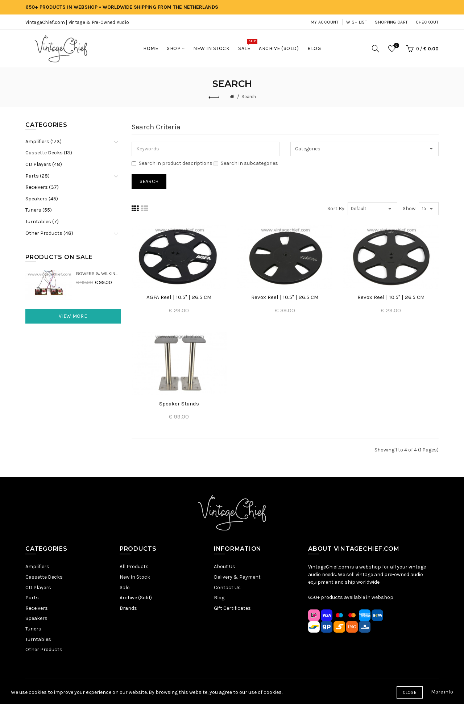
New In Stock (135, 577)
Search (248, 96)
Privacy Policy (193, 691)
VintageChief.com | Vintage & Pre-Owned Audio (77, 22)
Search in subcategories (246, 163)
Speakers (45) (41, 199)
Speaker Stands (179, 403)
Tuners (33, 629)
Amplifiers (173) (43, 141)
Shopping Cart (391, 22)
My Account (325, 22)
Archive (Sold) (136, 598)
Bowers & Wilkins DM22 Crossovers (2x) (98, 273)
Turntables (38, 639)
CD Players (38, 587)
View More (73, 316)
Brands (128, 608)
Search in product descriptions (172, 163)
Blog (219, 598)
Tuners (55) (38, 210)
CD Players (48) (43, 164)
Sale (124, 587)
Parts (32, 598)
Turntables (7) (42, 221)
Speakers (36, 618)
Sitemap (163, 691)
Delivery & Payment (237, 577)
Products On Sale (59, 257)
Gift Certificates (232, 608)
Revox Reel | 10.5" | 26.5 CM (285, 297)
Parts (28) (37, 176)
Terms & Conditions (236, 691)
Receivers (36, 608)
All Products (134, 566)
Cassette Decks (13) (48, 153)
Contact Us (227, 587)
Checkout (427, 22)
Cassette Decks (44, 577)
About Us (224, 566)
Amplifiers (37, 566)
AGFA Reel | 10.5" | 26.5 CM (179, 297)
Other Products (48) (49, 233)
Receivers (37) (42, 187)
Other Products (43, 649)
